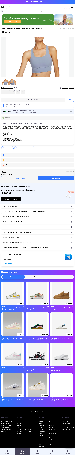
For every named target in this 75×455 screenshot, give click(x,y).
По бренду (13, 277)
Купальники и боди (25, 11)
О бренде (14, 123)
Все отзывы (56, 178)
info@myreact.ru (66, 423)
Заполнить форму (11, 199)
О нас (18, 421)
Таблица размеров (7, 88)
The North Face (52, 429)
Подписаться (8, 263)
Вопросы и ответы (6, 423)
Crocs (40, 427)
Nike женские (38, 147)
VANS (49, 436)
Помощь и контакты (6, 421)
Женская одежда (7, 147)
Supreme (50, 427)
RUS (15, 88)
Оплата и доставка (6, 425)
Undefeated (51, 440)
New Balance (42, 442)
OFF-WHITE (42, 446)
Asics (40, 423)
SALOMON (51, 425)
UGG (49, 431)
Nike (40, 444)
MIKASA (41, 436)
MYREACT (41, 438)
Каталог (7, 11)
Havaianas (42, 431)
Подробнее (45, 1)
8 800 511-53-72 (66, 421)
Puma (49, 421)
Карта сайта (20, 436)
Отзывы (19, 423)
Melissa (41, 440)
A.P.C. (49, 438)
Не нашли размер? (68, 88)
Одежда (14, 11)
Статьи (18, 427)
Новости (19, 425)
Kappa (40, 433)
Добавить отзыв (19, 178)
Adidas (41, 421)
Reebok (50, 423)
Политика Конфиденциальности (25, 431)
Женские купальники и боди (23, 147)
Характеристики (39, 123)
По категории (38, 277)
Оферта (19, 433)
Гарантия (3, 431)
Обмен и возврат (5, 427)
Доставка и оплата (25, 123)
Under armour (52, 433)
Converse (41, 425)
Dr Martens (42, 429)
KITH (49, 444)
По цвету (62, 277)
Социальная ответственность (25, 429)
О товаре (6, 123)
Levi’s (49, 442)
